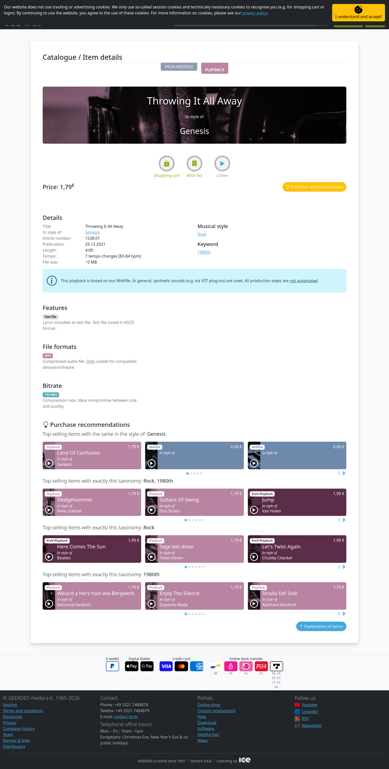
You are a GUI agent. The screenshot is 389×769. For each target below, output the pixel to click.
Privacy (9, 722)
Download (206, 722)
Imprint (10, 704)
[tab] (187, 473)
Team (8, 734)
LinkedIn (310, 711)
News (202, 740)
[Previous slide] (338, 473)
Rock (201, 234)
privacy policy (254, 13)
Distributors (14, 746)
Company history (19, 728)
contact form (126, 716)
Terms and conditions (23, 710)
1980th (203, 252)
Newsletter (312, 725)
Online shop (208, 704)
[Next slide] (343, 473)
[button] (179, 67)
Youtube (309, 704)
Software (205, 728)
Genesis (92, 232)
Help (201, 716)
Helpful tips (208, 734)
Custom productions (216, 710)
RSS (305, 718)
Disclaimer (13, 716)
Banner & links (16, 740)
